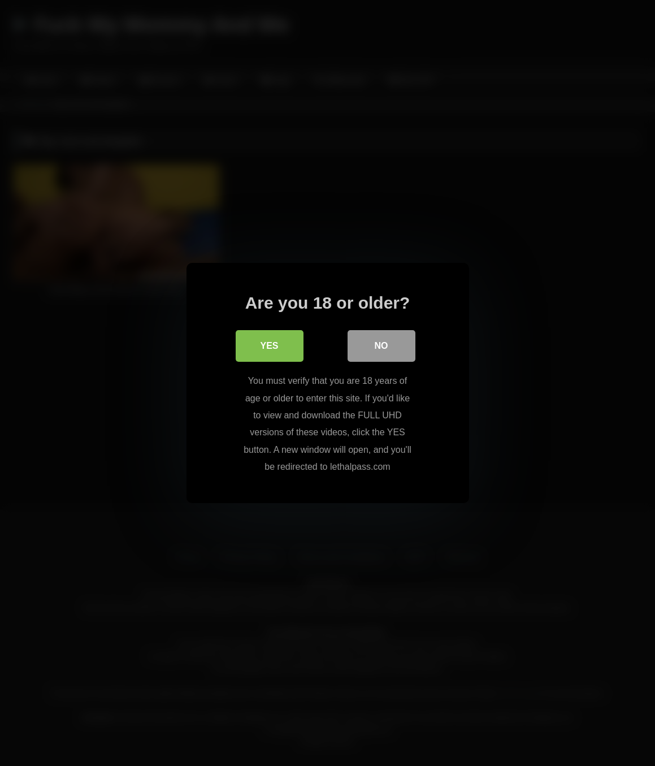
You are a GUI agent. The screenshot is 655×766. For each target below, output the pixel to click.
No (381, 345)
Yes (269, 345)
